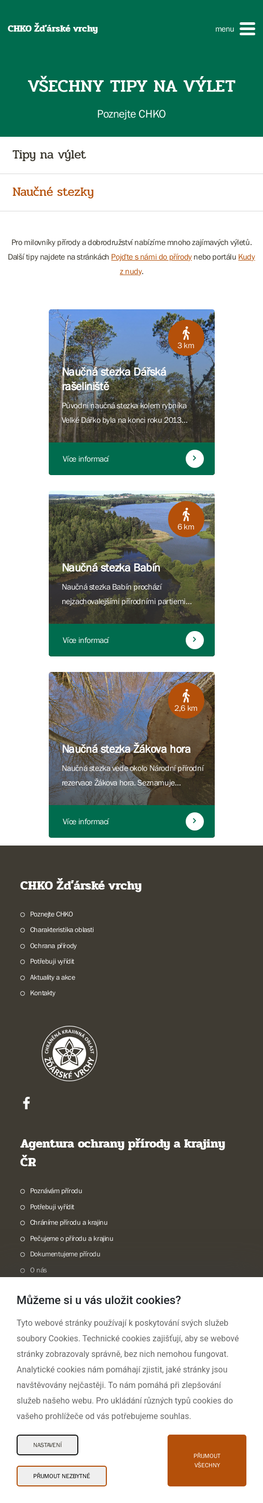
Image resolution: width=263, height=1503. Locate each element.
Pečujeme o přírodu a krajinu (72, 1238)
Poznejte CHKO (51, 914)
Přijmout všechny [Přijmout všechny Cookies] (206, 1460)
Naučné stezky (53, 192)
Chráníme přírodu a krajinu (69, 1222)
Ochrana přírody (53, 945)
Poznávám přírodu (56, 1190)
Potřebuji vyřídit (52, 961)
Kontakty (43, 993)
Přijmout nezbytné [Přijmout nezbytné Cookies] (61, 1476)
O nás (38, 1270)
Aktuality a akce (52, 977)
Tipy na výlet (49, 155)
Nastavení (47, 1445)
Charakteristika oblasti (62, 929)
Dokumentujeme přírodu (65, 1254)
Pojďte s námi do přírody (151, 256)
